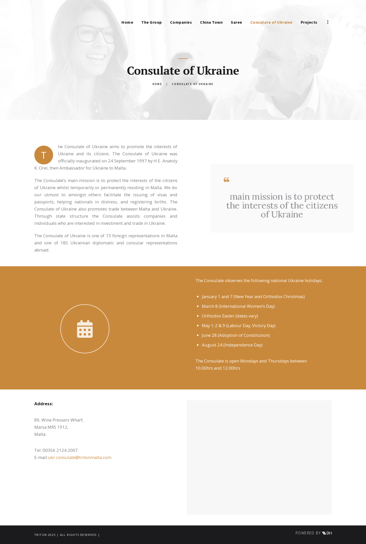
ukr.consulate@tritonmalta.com (79, 457)
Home (157, 84)
